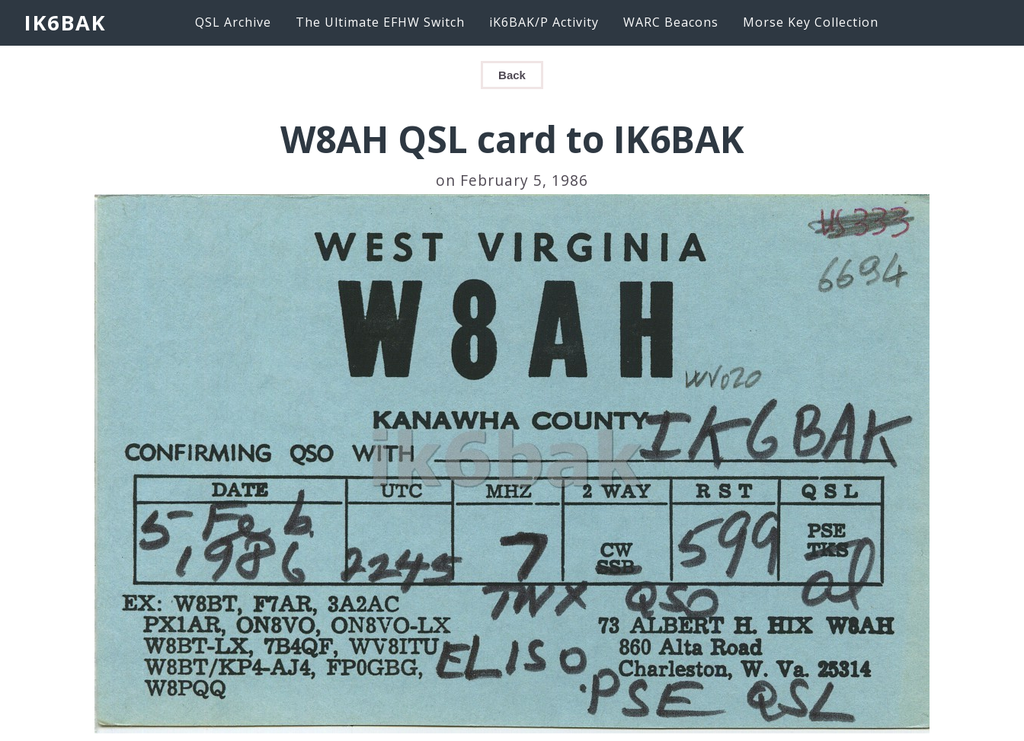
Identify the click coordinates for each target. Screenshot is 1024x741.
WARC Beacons (670, 22)
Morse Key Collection (810, 22)
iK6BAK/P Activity (544, 22)
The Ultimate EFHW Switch (380, 22)
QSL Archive (233, 22)
